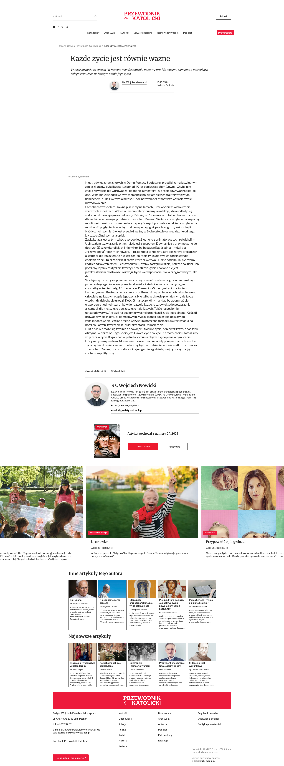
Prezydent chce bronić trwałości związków (172, 664)
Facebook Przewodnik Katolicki (70, 740)
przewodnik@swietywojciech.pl (78, 729)
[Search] (53, 16)
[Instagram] (67, 27)
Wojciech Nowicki (96, 370)
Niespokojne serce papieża (110, 601)
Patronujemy (165, 734)
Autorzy (124, 32)
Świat (122, 734)
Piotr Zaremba (165, 669)
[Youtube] (54, 27)
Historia (123, 740)
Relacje (123, 724)
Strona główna (67, 45)
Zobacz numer (143, 446)
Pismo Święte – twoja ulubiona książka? (201, 601)
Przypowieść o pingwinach (226, 542)
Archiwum (174, 446)
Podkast (187, 32)
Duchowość (125, 718)
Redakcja (163, 740)
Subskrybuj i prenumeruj (70, 757)
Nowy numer (165, 713)
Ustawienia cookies (208, 718)
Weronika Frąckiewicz (101, 547)
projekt (204, 760)
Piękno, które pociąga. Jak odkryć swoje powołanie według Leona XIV (171, 604)
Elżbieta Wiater (106, 669)
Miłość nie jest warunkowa (197, 664)
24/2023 (172, 433)
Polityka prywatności (209, 724)
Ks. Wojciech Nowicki (134, 82)
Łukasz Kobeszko (136, 669)
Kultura (123, 745)
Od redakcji (118, 370)
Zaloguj (223, 16)
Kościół (123, 713)
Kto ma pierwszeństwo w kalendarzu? (82, 664)
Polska (122, 729)
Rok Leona (75, 599)
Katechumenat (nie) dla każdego (111, 664)
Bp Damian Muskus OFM (199, 669)
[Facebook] (58, 27)
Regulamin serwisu (208, 713)
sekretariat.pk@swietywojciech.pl (71, 732)
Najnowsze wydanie (167, 32)
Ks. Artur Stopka (76, 669)
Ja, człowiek (100, 542)
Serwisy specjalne (143, 32)
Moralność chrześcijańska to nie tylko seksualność (141, 602)
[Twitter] (62, 27)
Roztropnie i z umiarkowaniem (139, 664)
